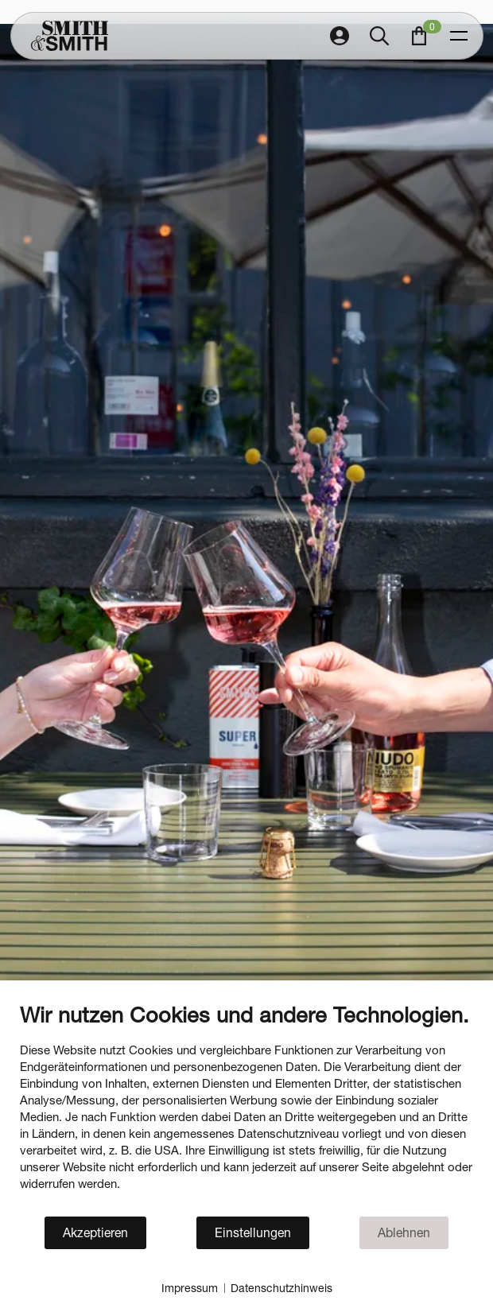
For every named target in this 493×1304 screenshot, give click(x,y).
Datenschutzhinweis (281, 1287)
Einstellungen (253, 1232)
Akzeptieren (95, 1232)
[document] (246, 1108)
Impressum (189, 1287)
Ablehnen (404, 1232)
